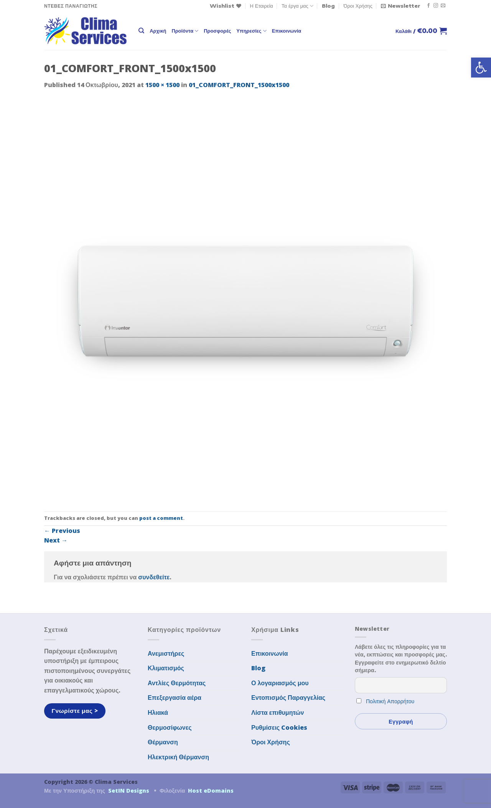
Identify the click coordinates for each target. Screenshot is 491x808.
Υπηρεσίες (251, 31)
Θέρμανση (163, 742)
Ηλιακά (158, 712)
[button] (481, 68)
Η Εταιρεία (261, 6)
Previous (62, 530)
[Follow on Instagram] (435, 5)
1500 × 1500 (162, 85)
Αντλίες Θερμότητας (177, 683)
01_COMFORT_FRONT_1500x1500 (239, 85)
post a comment (161, 517)
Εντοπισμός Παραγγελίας (288, 697)
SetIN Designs (128, 790)
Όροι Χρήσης (358, 6)
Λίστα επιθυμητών (277, 712)
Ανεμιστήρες (166, 653)
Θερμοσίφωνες (170, 727)
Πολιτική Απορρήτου (390, 701)
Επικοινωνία (286, 31)
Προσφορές (217, 31)
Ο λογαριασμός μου (280, 683)
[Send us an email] (443, 5)
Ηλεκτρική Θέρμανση (178, 757)
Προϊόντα (184, 31)
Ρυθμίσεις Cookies (279, 727)
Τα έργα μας (297, 6)
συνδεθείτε (154, 577)
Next (56, 540)
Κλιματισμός (166, 668)
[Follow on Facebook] (428, 5)
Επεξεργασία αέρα (174, 697)
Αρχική (158, 31)
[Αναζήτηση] (141, 30)
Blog (328, 6)
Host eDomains (211, 790)
